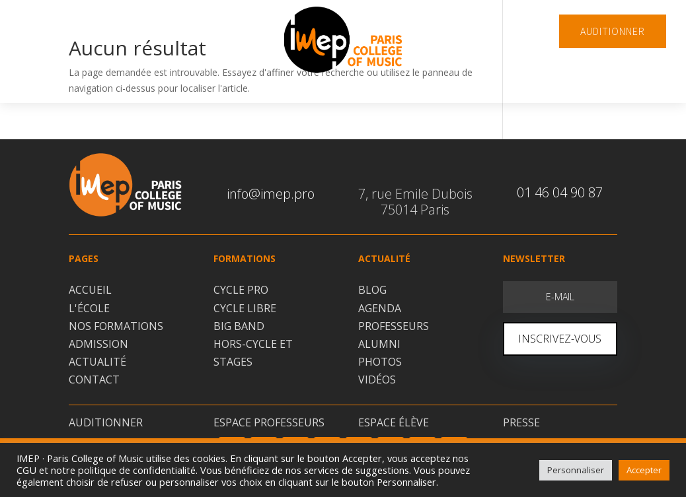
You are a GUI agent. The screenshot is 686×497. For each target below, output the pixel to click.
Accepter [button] (644, 470)
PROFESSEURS (393, 326)
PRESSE (521, 422)
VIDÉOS (377, 379)
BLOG (372, 289)
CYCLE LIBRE (244, 308)
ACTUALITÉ (97, 361)
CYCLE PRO (240, 289)
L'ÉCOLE (89, 308)
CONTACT (94, 379)
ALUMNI (379, 344)
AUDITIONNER (612, 31)
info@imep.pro (271, 194)
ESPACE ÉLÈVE (393, 422)
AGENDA (379, 308)
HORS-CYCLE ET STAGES (253, 353)
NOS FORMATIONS (116, 326)
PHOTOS (380, 361)
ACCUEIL (90, 289)
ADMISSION (98, 344)
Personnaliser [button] (575, 470)
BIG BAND (238, 326)
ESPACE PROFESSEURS (268, 422)
